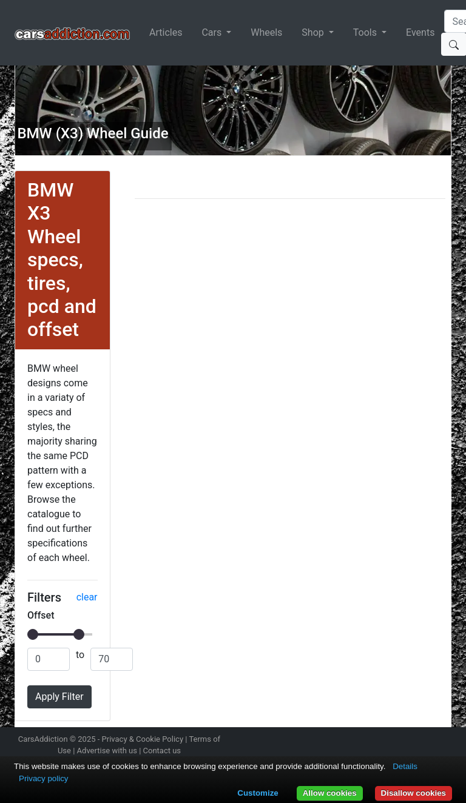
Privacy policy (43, 778)
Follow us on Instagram (358, 740)
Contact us (162, 750)
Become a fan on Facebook (401, 740)
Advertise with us (107, 750)
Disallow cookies (413, 793)
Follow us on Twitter (380, 740)
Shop (314, 32)
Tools (366, 32)
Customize (257, 793)
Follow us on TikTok (423, 740)
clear (87, 597)
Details (405, 766)
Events (420, 32)
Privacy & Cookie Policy (143, 739)
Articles (165, 32)
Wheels (266, 32)
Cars (212, 32)
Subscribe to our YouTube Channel (444, 740)
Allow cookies (330, 793)
